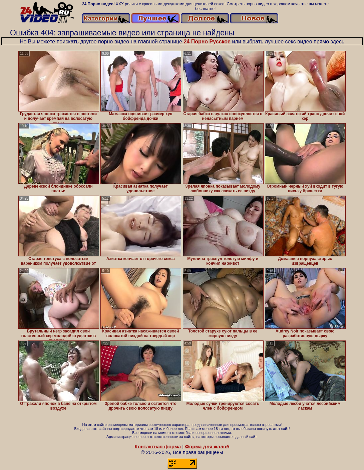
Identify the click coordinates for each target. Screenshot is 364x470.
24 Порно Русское (207, 41)
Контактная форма (157, 446)
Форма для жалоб (207, 446)
